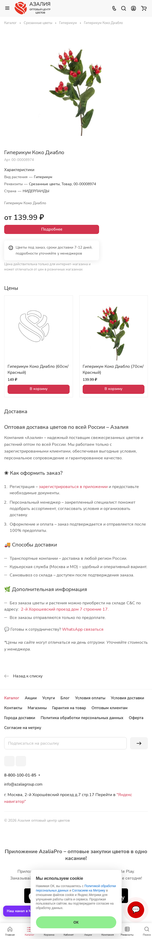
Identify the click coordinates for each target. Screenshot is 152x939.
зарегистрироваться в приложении (73, 487)
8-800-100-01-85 (20, 775)
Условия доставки (127, 698)
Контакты (13, 708)
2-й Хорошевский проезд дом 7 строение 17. (65, 609)
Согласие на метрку (22, 727)
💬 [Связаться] (136, 909)
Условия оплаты (90, 698)
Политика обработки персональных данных (82, 717)
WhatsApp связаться (83, 629)
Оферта (136, 717)
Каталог (11, 698)
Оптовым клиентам (109, 708)
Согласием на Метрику (88, 890)
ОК (76, 922)
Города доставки (19, 717)
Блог (65, 698)
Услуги (48, 698)
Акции (31, 698)
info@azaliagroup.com (23, 784)
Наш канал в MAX (22, 911)
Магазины (37, 708)
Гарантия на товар (69, 708)
